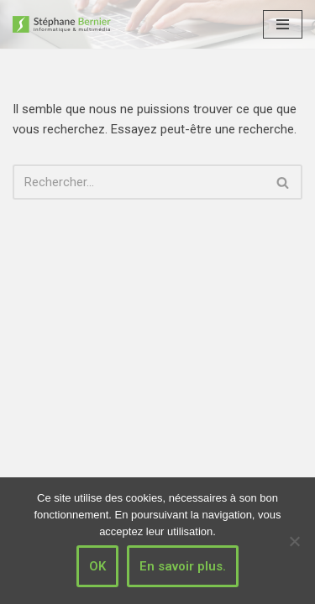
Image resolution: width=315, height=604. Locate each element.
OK (97, 566)
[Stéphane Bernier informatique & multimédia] (67, 24)
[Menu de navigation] (282, 24)
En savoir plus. (182, 566)
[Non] (294, 541)
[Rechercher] (139, 182)
